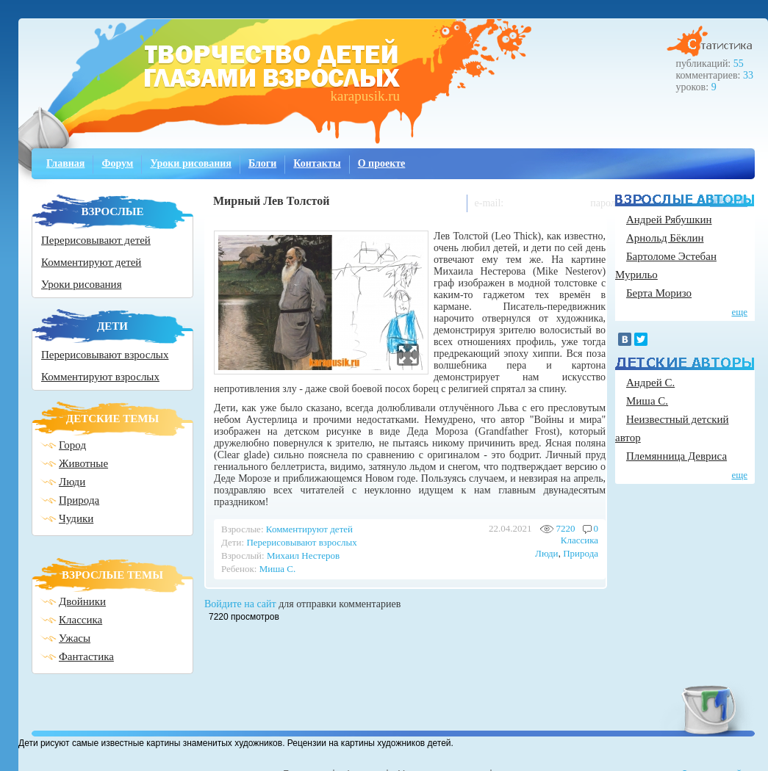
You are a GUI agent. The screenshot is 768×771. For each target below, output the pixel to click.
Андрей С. (650, 382)
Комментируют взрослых (100, 377)
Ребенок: (238, 568)
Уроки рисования (191, 163)
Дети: (232, 542)
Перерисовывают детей (96, 240)
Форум (117, 163)
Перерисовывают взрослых (104, 355)
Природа (79, 500)
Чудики (76, 518)
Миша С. (277, 568)
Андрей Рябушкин (669, 219)
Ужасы (74, 638)
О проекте (382, 163)
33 (748, 75)
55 (738, 63)
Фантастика (86, 656)
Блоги (262, 163)
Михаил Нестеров (303, 555)
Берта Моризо (659, 293)
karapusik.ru (365, 96)
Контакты (316, 163)
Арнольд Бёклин (664, 238)
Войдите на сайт (240, 603)
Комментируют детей (91, 262)
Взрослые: (242, 529)
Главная (65, 163)
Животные (83, 463)
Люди (72, 482)
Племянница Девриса (676, 456)
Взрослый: (243, 555)
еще (739, 311)
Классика (80, 620)
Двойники (82, 601)
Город (72, 445)
